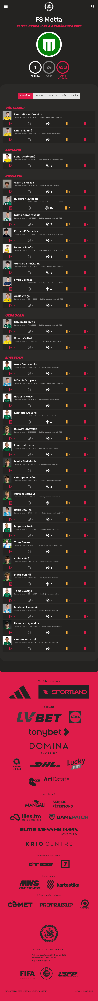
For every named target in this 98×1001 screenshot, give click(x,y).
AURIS (90, 991)
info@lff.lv (45, 960)
